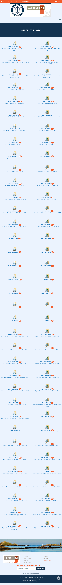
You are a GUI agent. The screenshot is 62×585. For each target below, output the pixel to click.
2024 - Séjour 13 (13, 416)
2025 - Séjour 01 (45, 430)
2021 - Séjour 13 (47, 115)
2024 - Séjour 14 (46, 416)
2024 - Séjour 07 (13, 375)
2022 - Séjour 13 (46, 211)
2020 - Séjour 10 (46, 46)
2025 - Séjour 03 (46, 444)
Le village (25, 558)
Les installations (27, 562)
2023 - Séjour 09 (45, 279)
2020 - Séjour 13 (13, 74)
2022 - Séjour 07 (45, 170)
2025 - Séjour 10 (13, 498)
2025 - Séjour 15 (45, 526)
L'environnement (27, 560)
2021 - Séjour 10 (14, 115)
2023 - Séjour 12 (13, 307)
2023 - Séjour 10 (13, 293)
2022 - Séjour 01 (45, 129)
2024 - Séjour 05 (13, 361)
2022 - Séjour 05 (45, 156)
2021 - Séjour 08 (13, 101)
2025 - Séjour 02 (13, 444)
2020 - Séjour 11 (13, 60)
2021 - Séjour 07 (45, 87)
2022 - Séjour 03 (46, 142)
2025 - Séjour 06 (13, 471)
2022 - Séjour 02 (13, 142)
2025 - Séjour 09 (45, 485)
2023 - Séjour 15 (46, 320)
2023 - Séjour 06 (13, 266)
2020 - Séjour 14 (47, 74)
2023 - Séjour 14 (13, 320)
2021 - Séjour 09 (45, 101)
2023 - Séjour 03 (46, 238)
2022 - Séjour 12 (13, 211)
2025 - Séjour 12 (13, 512)
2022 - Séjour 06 (13, 170)
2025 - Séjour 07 (46, 471)
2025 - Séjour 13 (45, 512)
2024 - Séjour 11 (13, 403)
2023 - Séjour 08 (13, 279)
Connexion (57, 1)
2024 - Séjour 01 (13, 334)
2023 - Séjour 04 (13, 252)
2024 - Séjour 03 (13, 348)
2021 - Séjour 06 (13, 87)
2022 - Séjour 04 (13, 156)
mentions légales (35, 575)
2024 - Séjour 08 (46, 375)
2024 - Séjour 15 (15, 430)
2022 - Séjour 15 (45, 224)
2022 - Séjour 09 (46, 183)
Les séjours (46, 558)
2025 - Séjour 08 (13, 485)
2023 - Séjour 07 (45, 266)
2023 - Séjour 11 (46, 293)
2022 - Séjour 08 (13, 183)
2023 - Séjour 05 (46, 252)
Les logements (27, 564)
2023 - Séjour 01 (13, 238)
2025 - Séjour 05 (46, 457)
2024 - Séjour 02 (46, 334)
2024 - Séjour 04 (45, 348)
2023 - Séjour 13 (46, 307)
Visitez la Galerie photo (31, 546)
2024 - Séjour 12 (46, 403)
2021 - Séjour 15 (15, 129)
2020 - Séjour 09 (13, 46)
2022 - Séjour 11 (46, 197)
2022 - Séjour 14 (13, 224)
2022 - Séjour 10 (13, 197)
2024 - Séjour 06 (45, 361)
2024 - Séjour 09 (13, 389)
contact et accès (27, 575)
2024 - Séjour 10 (46, 389)
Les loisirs (45, 560)
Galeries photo (47, 562)
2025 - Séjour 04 (13, 457)
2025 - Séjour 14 (13, 526)
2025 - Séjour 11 (45, 498)
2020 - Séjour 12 (46, 60)
